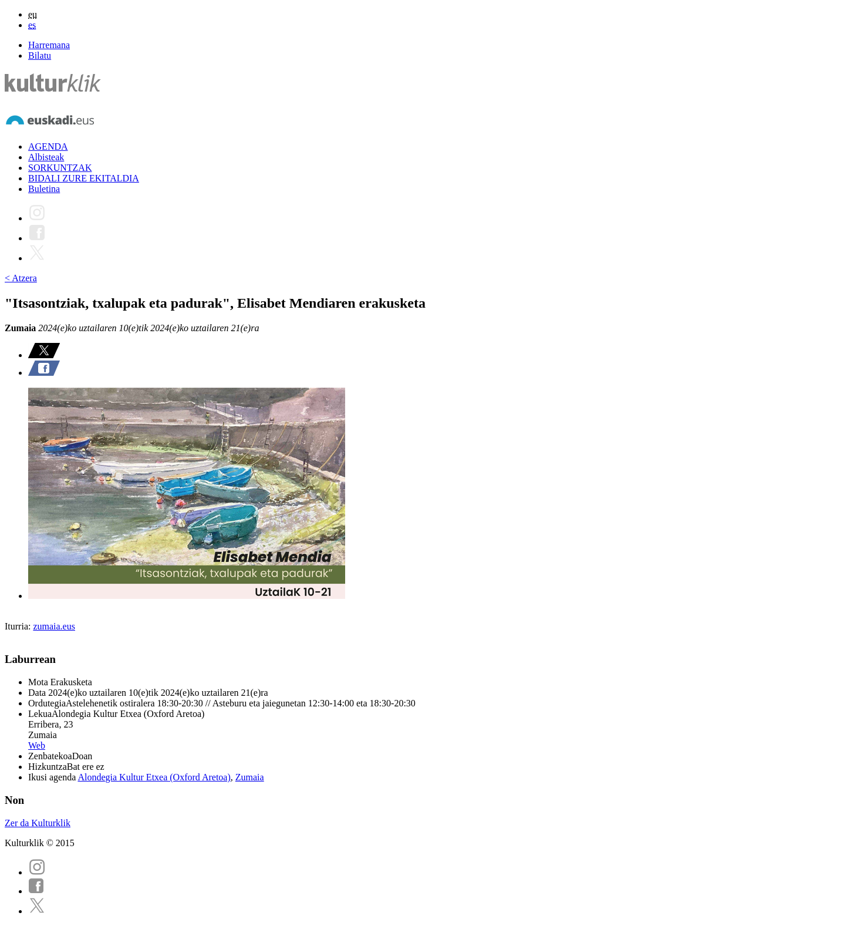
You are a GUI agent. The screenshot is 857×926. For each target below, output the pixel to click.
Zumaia (249, 777)
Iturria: (19, 626)
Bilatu (39, 55)
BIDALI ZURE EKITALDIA (83, 178)
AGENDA (48, 146)
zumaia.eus (54, 626)
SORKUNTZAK (60, 168)
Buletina (44, 189)
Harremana (49, 45)
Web (36, 745)
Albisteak (46, 157)
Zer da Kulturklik (37, 823)
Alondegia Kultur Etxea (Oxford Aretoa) (153, 777)
